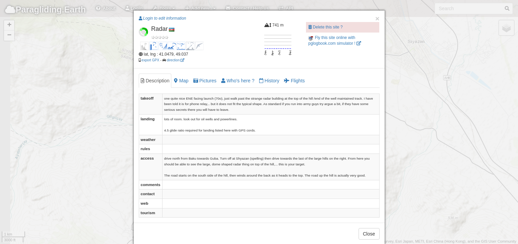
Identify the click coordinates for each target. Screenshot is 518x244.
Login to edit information (162, 18)
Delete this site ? (325, 27)
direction (175, 60)
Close (369, 234)
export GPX (150, 60)
